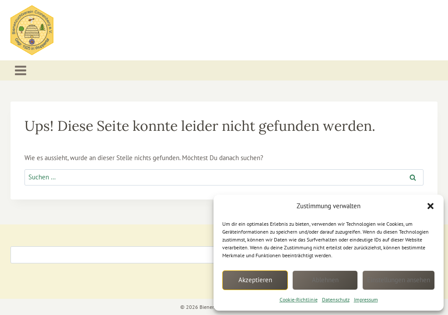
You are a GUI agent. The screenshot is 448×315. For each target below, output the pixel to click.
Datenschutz (336, 299)
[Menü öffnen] (20, 70)
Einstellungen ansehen (398, 280)
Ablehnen (325, 280)
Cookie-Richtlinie (299, 299)
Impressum (366, 299)
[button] (430, 206)
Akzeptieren (255, 280)
